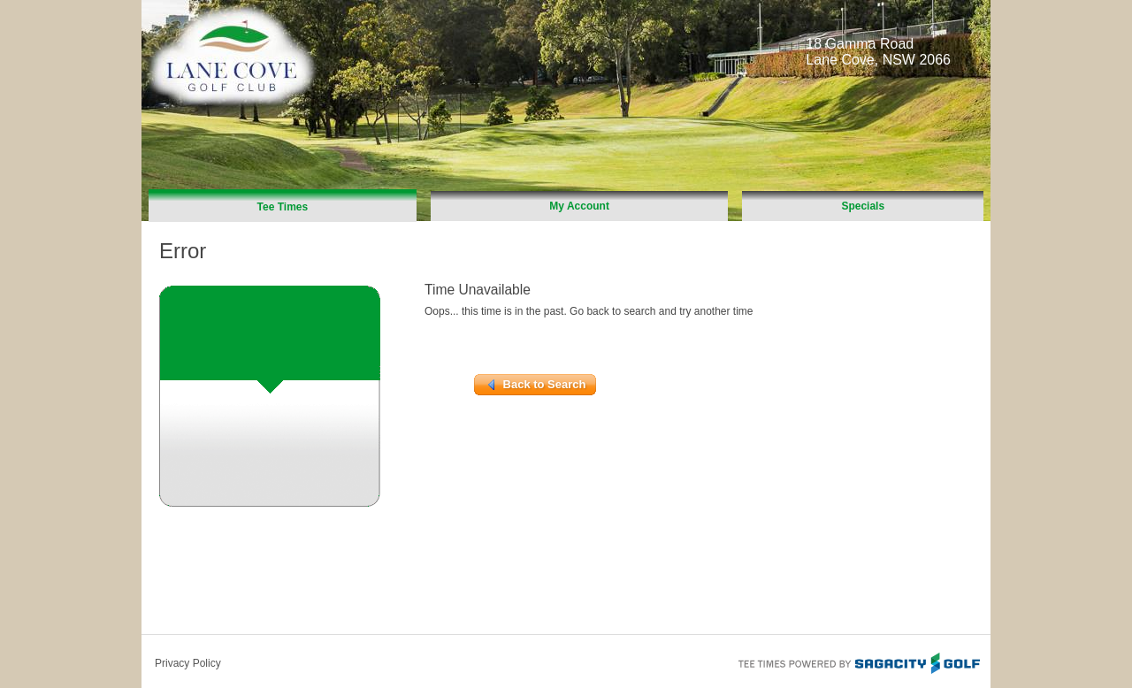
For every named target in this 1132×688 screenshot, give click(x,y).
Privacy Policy (188, 663)
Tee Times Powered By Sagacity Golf (857, 661)
